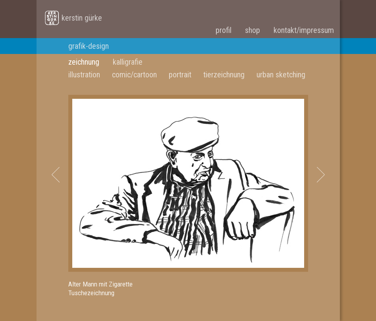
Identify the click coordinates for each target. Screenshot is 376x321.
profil (223, 30)
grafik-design (88, 46)
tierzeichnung (224, 74)
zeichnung (83, 62)
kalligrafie (128, 62)
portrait (180, 74)
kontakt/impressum (304, 30)
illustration (84, 74)
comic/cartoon (134, 74)
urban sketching (280, 74)
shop (252, 30)
